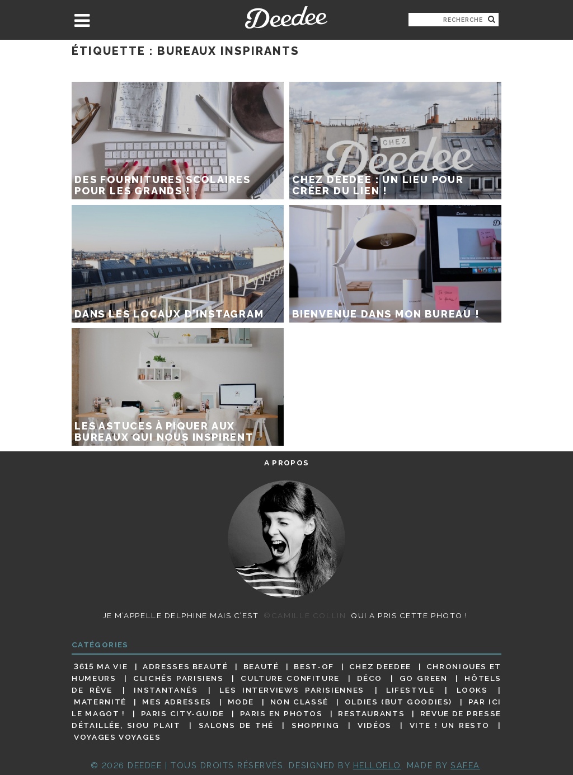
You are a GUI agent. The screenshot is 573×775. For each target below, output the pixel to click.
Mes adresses (177, 701)
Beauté (261, 666)
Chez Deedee (380, 666)
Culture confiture (290, 678)
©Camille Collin (305, 615)
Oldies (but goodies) (398, 701)
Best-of (314, 666)
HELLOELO (377, 765)
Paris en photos (281, 713)
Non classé (299, 701)
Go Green (424, 678)
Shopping (316, 725)
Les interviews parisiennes (291, 689)
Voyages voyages (117, 737)
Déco (370, 678)
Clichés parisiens (178, 678)
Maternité (100, 701)
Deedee (286, 17)
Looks (472, 689)
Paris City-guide (182, 713)
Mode (241, 701)
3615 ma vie (101, 666)
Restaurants (371, 713)
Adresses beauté (185, 666)
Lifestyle (410, 689)
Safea (465, 765)
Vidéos (375, 725)
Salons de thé (236, 725)
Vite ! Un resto (450, 725)
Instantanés (166, 689)
